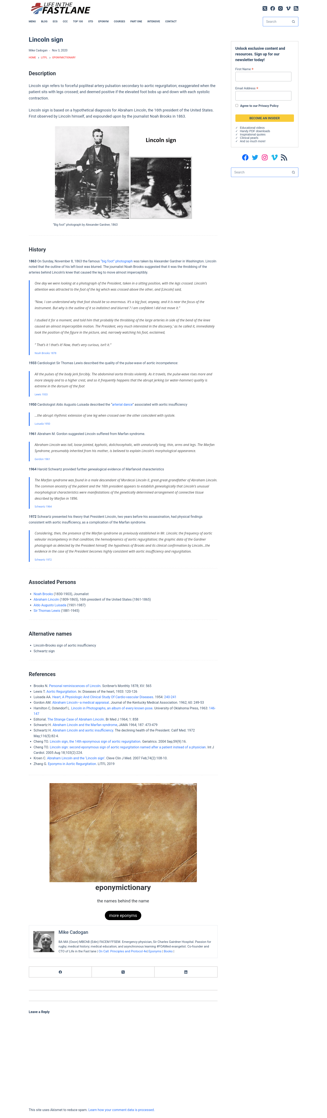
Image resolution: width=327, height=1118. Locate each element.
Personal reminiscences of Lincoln (74, 686)
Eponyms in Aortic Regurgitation (72, 764)
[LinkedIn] (186, 972)
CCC (65, 21)
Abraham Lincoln (46, 599)
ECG (55, 21)
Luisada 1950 (42, 423)
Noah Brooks (43, 594)
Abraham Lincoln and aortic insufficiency (82, 730)
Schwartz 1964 (43, 506)
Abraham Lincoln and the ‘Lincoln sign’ (76, 758)
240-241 (170, 697)
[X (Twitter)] (265, 8)
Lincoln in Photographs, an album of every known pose (111, 708)
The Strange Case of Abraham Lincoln (75, 719)
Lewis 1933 (41, 394)
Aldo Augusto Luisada (50, 605)
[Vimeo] (288, 8)
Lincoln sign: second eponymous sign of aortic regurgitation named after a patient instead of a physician (128, 747)
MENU (32, 21)
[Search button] (293, 21)
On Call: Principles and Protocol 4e (123, 951)
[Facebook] (272, 8)
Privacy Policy (269, 106)
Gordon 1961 (42, 459)
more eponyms (123, 915)
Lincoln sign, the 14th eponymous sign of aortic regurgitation (95, 742)
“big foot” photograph (117, 261)
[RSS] (296, 8)
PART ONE (136, 21)
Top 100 (78, 21)
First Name (244, 69)
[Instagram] (280, 8)
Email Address (246, 88)
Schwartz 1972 (43, 559)
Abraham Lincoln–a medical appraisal (80, 703)
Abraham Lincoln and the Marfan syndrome (84, 725)
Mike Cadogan (73, 932)
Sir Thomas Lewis (47, 611)
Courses (119, 21)
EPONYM (103, 21)
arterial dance (122, 405)
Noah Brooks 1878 (45, 353)
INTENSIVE (153, 21)
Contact (171, 21)
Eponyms (154, 951)
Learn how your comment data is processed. (121, 1110)
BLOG (44, 21)
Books (168, 951)
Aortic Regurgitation (61, 692)
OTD (90, 21)
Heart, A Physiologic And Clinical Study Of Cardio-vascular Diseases (102, 697)
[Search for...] (276, 21)
